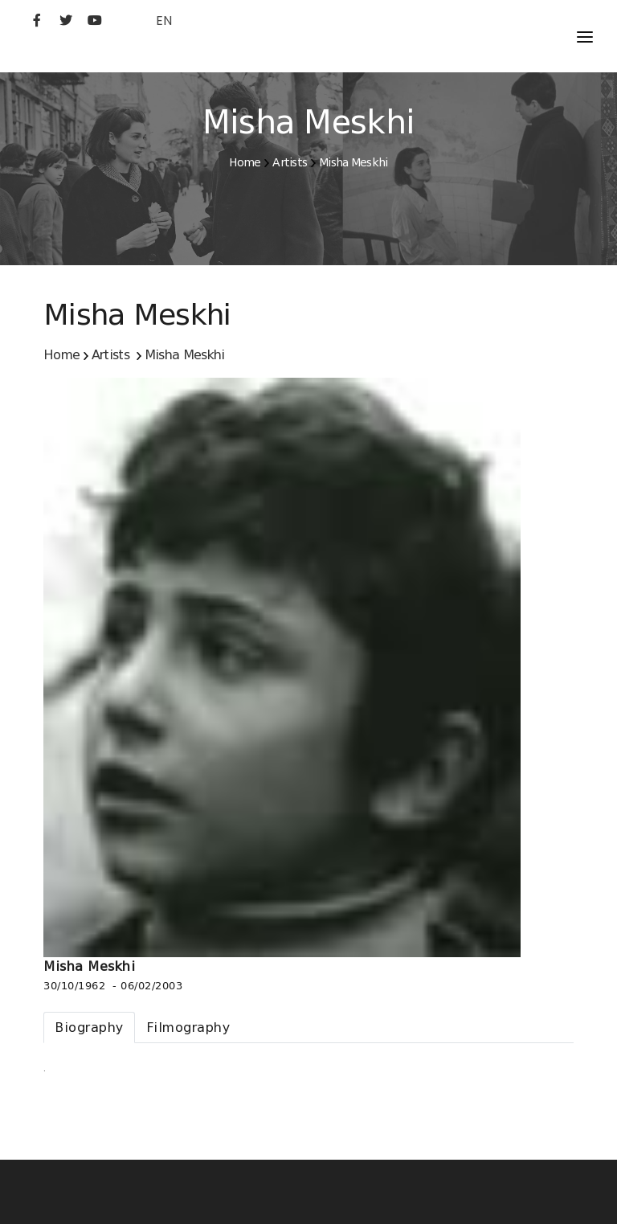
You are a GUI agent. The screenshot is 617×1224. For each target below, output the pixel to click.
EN (164, 20)
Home (244, 162)
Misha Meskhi (353, 162)
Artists (289, 162)
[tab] (89, 1027)
